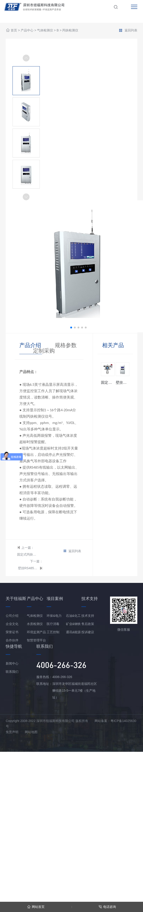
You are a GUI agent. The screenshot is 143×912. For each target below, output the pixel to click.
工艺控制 (53, 632)
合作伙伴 (12, 640)
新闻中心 (12, 663)
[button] (26, 196)
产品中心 (27, 30)
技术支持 (87, 615)
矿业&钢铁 (73, 624)
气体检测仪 (45, 30)
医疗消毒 (53, 624)
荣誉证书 (12, 632)
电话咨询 (107, 907)
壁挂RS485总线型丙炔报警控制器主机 (28, 568)
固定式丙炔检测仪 (27, 554)
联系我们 (12, 671)
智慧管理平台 (36, 640)
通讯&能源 (73, 632)
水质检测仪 (35, 624)
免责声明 (12, 732)
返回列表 (128, 30)
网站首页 (36, 907)
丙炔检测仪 (70, 30)
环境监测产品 (36, 632)
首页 (14, 30)
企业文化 (12, 624)
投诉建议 (87, 632)
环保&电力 (54, 615)
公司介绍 (12, 615)
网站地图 (31, 732)
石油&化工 (73, 615)
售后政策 (87, 624)
